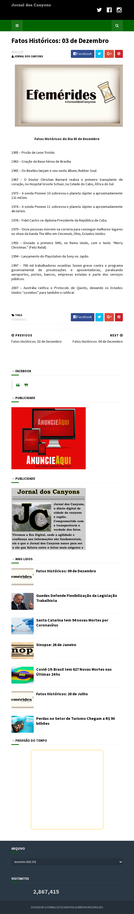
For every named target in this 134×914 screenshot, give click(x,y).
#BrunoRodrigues (90, 907)
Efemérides (18, 319)
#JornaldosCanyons (60, 907)
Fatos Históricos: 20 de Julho (62, 693)
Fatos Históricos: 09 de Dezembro (66, 570)
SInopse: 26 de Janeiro (56, 644)
